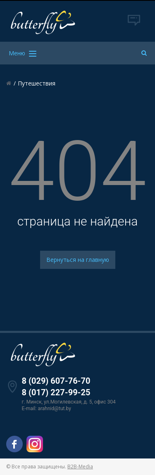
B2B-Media (80, 466)
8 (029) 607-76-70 (56, 381)
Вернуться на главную (77, 260)
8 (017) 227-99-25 (56, 392)
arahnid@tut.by (54, 408)
